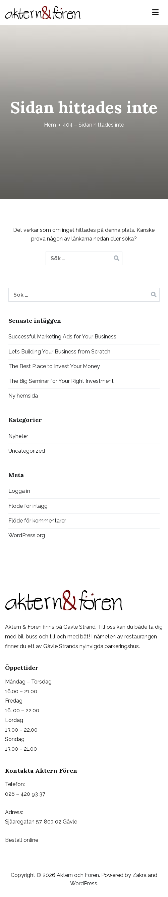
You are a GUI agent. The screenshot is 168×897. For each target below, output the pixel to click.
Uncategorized (26, 451)
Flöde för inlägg (28, 506)
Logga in (19, 491)
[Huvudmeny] (155, 12)
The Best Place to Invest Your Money (54, 366)
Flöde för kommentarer (37, 520)
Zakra (139, 875)
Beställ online (21, 840)
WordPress (83, 883)
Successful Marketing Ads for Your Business (62, 336)
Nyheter (18, 436)
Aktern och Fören (78, 875)
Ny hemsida (23, 396)
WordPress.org (26, 535)
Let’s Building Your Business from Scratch (59, 351)
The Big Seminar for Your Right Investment (61, 381)
